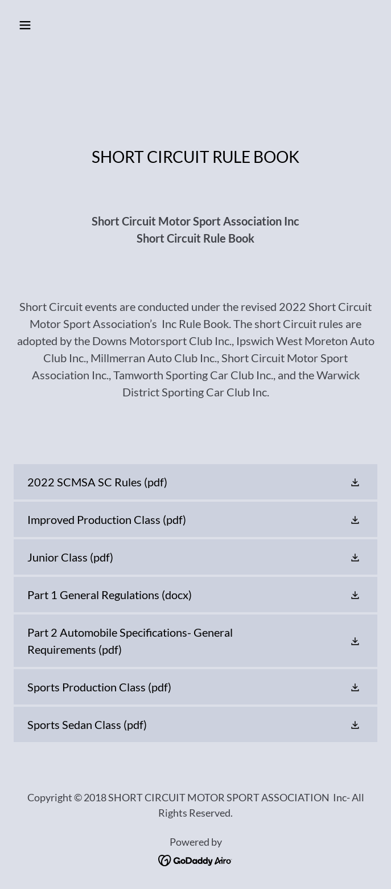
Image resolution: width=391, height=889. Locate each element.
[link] (195, 481)
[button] (55, 25)
